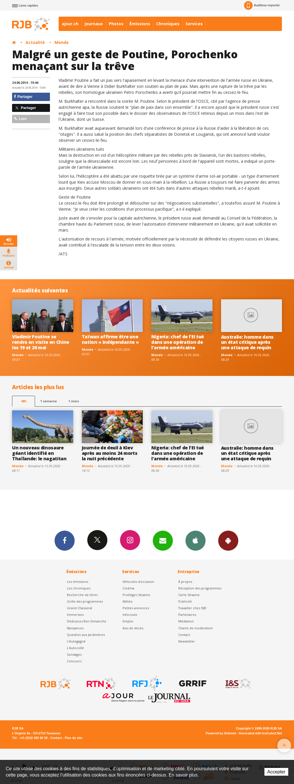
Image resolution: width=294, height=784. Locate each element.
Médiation (186, 621)
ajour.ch (70, 23)
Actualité (35, 42)
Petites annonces (136, 608)
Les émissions (77, 581)
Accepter (276, 771)
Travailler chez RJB (192, 608)
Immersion (75, 614)
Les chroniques (78, 588)
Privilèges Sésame (136, 595)
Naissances (75, 628)
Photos (116, 23)
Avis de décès (133, 628)
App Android (228, 540)
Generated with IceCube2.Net (260, 733)
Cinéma (128, 588)
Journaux (93, 23)
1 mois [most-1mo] (73, 401)
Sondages (74, 654)
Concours (74, 661)
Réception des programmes (199, 588)
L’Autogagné (76, 641)
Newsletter (186, 641)
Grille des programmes (85, 601)
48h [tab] (23, 401)
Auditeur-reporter (262, 5)
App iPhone (195, 540)
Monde (62, 42)
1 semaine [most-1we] (48, 401)
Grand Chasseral (79, 608)
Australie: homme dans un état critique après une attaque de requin (247, 342)
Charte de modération (195, 628)
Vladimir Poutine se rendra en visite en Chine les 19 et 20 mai (40, 342)
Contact (184, 634)
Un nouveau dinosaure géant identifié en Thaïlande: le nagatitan (39, 453)
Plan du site (73, 738)
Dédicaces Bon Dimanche (86, 621)
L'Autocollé (75, 648)
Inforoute (130, 614)
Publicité (185, 601)
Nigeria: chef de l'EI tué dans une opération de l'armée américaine (177, 342)
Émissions (139, 23)
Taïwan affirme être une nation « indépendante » (110, 339)
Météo (128, 601)
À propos (185, 581)
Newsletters (163, 540)
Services (194, 23)
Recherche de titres (82, 595)
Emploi (128, 621)
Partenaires (187, 614)
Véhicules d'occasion (138, 581)
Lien (20, 119)
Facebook (65, 540)
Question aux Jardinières (86, 634)
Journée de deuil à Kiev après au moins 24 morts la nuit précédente (110, 453)
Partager (23, 96)
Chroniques (167, 23)
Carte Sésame (189, 595)
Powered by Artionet (221, 733)
